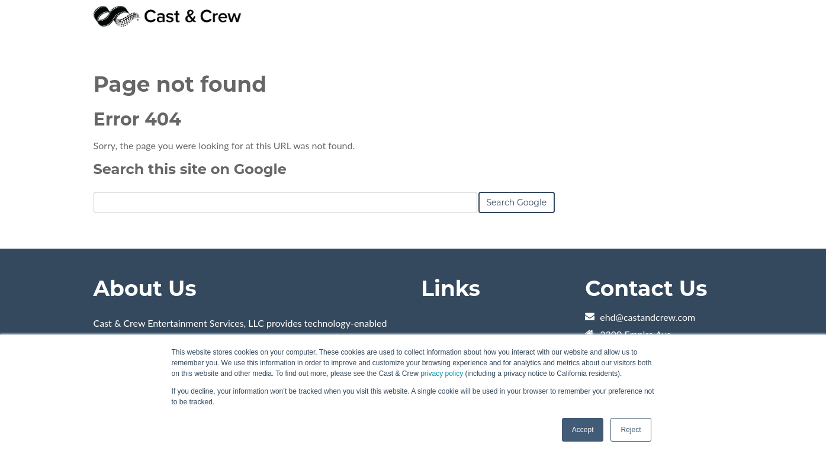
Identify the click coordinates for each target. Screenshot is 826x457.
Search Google (517, 202)
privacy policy (441, 373)
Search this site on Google (190, 169)
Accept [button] (583, 430)
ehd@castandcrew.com (647, 317)
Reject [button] (631, 430)
